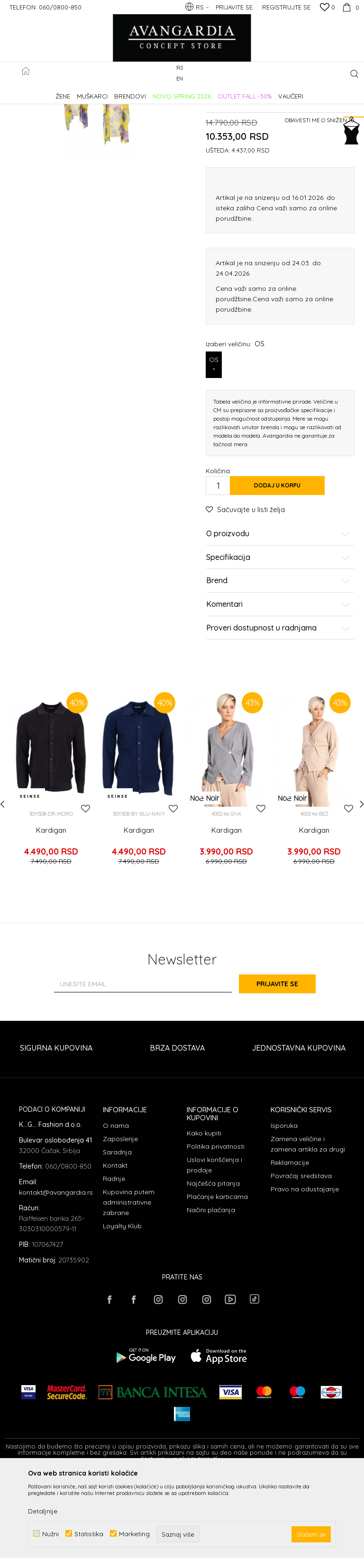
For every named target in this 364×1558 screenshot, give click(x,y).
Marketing (134, 1533)
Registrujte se (286, 7)
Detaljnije (42, 1511)
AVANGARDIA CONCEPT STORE (45, 91)
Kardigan (51, 921)
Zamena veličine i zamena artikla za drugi (308, 1227)
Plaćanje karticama (217, 1280)
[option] (51, 875)
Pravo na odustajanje (305, 1273)
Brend (278, 671)
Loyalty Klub (122, 1310)
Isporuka (284, 1209)
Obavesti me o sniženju (320, 211)
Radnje (114, 1262)
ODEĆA (133, 91)
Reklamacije (290, 1246)
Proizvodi (104, 91)
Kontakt (115, 1249)
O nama (116, 1209)
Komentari (278, 695)
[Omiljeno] (327, 8)
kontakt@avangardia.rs (56, 1276)
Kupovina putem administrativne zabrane (129, 1286)
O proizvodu (278, 625)
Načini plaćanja (211, 1293)
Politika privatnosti (216, 1230)
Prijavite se (286, 1067)
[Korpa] (349, 7)
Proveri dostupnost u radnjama (278, 718)
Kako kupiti (204, 1217)
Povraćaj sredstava (301, 1259)
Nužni (50, 1533)
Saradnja (117, 1236)
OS (214, 456)
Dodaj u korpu (277, 576)
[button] (354, 73)
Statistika (88, 1533)
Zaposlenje (120, 1222)
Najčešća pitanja (213, 1267)
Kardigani (162, 91)
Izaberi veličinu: (235, 434)
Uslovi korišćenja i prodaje (214, 1248)
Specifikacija (278, 648)
